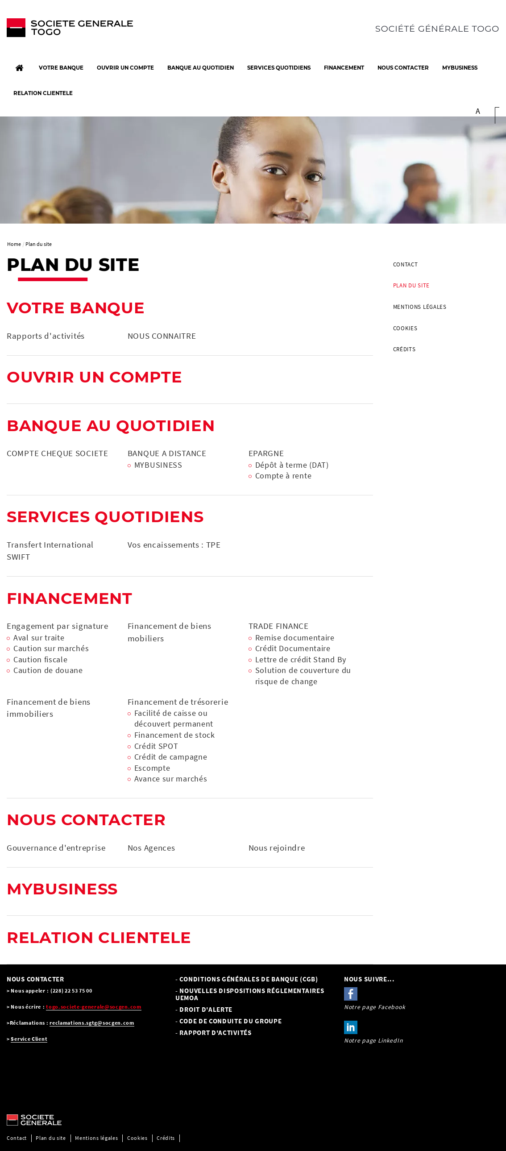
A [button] (478, 111)
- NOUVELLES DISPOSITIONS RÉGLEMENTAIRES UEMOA (249, 994)
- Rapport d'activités (213, 1033)
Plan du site (411, 285)
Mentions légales (420, 306)
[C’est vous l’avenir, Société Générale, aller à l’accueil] (63, 30)
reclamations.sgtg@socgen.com (92, 1023)
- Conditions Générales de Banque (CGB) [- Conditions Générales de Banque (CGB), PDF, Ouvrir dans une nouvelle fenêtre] (246, 979)
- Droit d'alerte (203, 1010)
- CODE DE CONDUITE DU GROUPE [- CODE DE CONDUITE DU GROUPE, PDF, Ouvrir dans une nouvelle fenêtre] (228, 1021)
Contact (405, 264)
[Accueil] (19, 67)
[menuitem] (443, 264)
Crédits (404, 349)
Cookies (405, 328)
